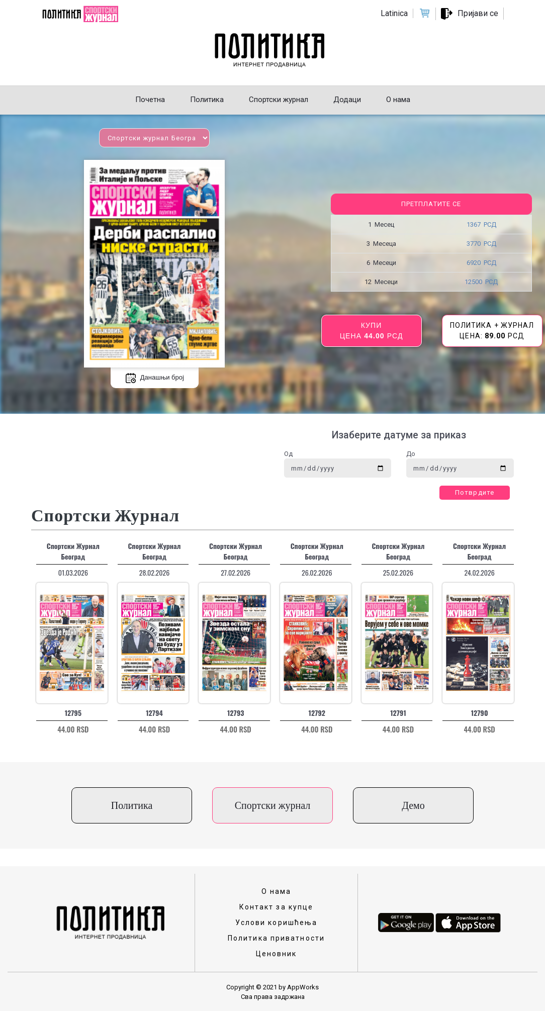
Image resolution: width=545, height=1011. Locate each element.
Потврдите (474, 492)
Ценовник (276, 954)
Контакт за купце (276, 907)
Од (288, 453)
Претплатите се (431, 204)
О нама (276, 891)
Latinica (394, 13)
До (410, 453)
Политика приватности (276, 938)
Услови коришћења (276, 922)
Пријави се (478, 13)
